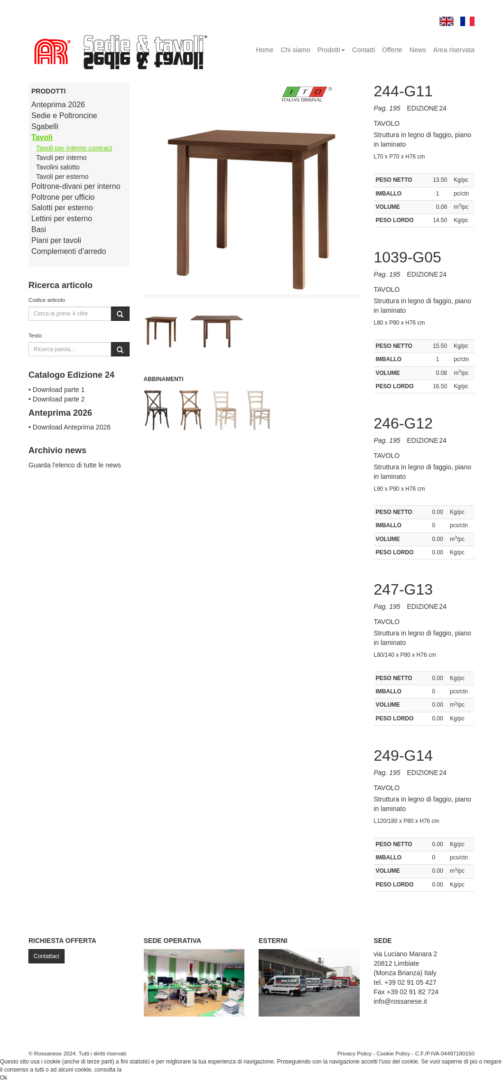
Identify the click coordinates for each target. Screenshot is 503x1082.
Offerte (392, 50)
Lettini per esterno (61, 219)
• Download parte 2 (56, 399)
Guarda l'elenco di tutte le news (74, 465)
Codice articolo (46, 300)
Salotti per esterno (62, 208)
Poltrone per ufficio (62, 197)
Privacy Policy (354, 1053)
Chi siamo (295, 50)
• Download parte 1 (56, 389)
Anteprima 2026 (58, 105)
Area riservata (454, 50)
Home (264, 50)
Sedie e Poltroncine (64, 116)
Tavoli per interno (61, 157)
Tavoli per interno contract (74, 148)
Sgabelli (44, 126)
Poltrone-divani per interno (76, 186)
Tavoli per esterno (62, 176)
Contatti (363, 50)
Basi (38, 229)
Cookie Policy (393, 1053)
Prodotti (331, 50)
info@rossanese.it (400, 1001)
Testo (35, 335)
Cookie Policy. (141, 1069)
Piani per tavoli (56, 240)
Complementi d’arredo (68, 251)
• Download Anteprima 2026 (69, 427)
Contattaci (46, 956)
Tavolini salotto (58, 167)
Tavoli (42, 137)
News (418, 50)
